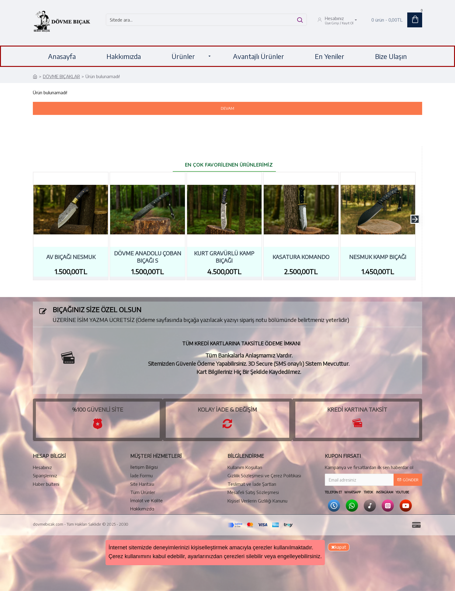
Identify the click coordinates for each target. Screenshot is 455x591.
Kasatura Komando (301, 256)
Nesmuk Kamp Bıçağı (377, 256)
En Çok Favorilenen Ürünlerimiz (229, 164)
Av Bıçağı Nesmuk (71, 256)
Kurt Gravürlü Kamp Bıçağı (224, 257)
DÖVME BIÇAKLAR (61, 76)
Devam (227, 108)
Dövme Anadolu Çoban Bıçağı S (147, 257)
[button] (414, 219)
